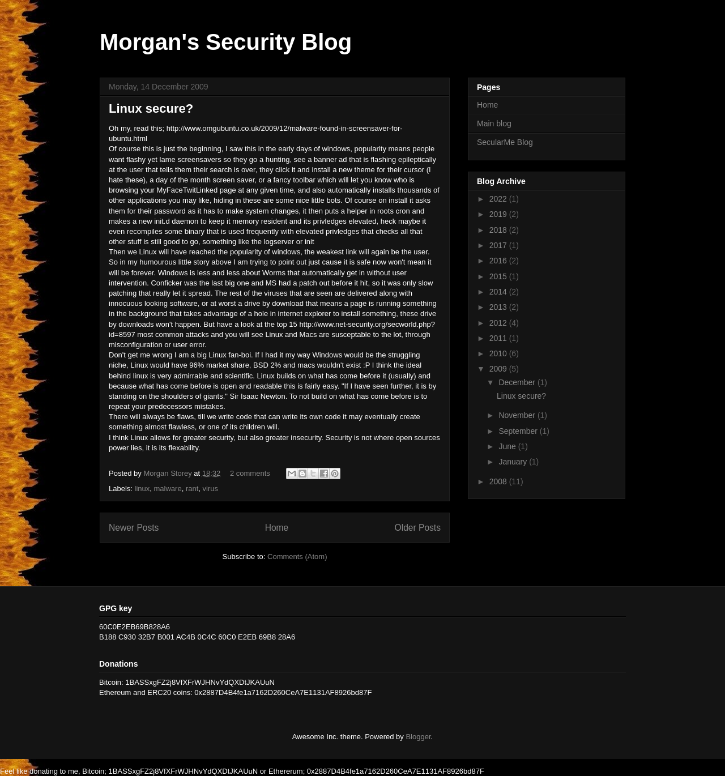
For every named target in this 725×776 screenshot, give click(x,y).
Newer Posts (134, 527)
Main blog (494, 123)
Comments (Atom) (297, 556)
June (508, 446)
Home (277, 527)
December (517, 382)
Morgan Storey (168, 473)
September (518, 431)
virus (210, 488)
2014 (499, 291)
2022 (499, 198)
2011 (499, 338)
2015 (499, 276)
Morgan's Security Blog (226, 41)
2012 (499, 322)
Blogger (418, 736)
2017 (499, 245)
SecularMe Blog (505, 142)
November (517, 415)
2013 (499, 307)
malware (168, 488)
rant (192, 488)
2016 (499, 260)
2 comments (250, 473)
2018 (499, 229)
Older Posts (418, 527)
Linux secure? (151, 108)
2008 (499, 481)
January (513, 461)
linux (142, 488)
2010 (499, 353)
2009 (499, 368)
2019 (499, 214)
